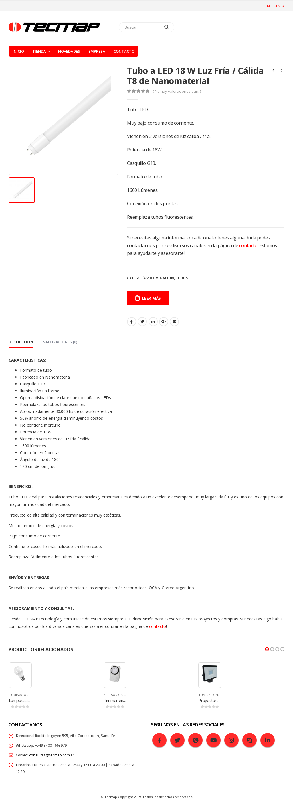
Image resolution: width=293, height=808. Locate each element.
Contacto (124, 51)
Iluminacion (162, 278)
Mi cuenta (275, 6)
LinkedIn (153, 321)
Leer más (151, 298)
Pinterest (195, 740)
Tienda (39, 51)
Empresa (96, 51)
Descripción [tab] (21, 341)
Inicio (18, 51)
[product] (20, 674)
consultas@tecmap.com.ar (51, 755)
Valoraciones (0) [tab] (60, 341)
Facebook (131, 321)
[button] (267, 649)
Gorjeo (142, 321)
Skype (249, 740)
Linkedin (267, 740)
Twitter (177, 740)
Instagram (231, 740)
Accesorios (113, 695)
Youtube (213, 740)
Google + (163, 321)
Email (174, 321)
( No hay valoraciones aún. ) (177, 91)
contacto (248, 245)
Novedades (69, 51)
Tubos (182, 278)
